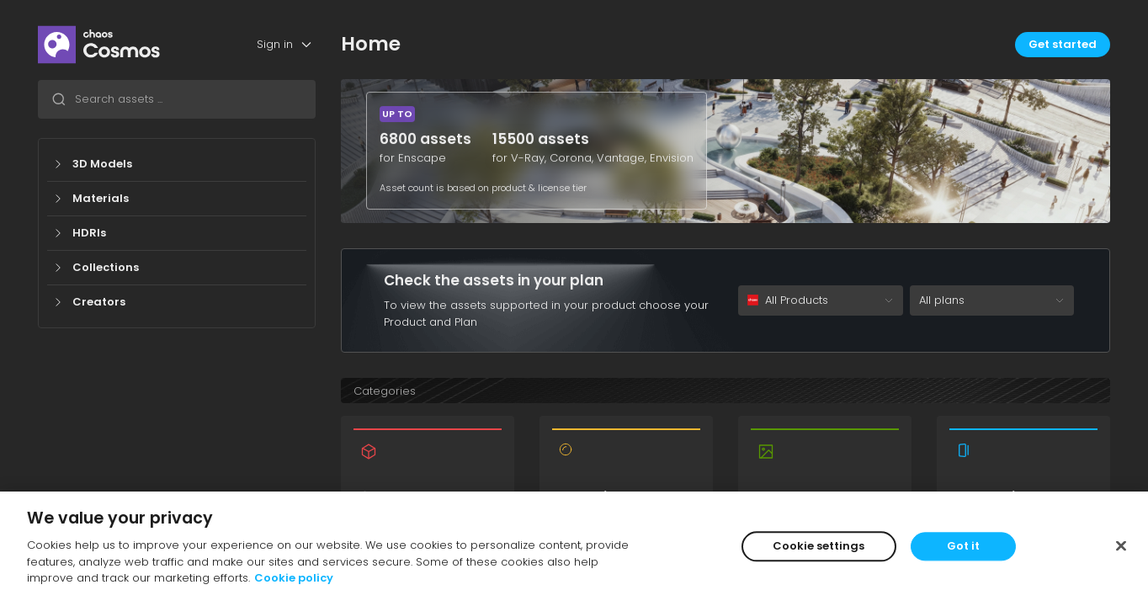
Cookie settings (818, 546)
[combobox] (177, 99)
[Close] (1121, 545)
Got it (963, 546)
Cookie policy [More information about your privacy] (293, 578)
